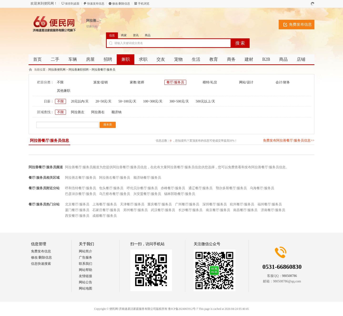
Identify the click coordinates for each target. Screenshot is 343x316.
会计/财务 (283, 82)
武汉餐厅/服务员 (163, 210)
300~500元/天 (179, 101)
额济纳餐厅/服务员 (147, 177)
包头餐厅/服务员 (111, 188)
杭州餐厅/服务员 (242, 204)
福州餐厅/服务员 (269, 204)
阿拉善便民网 (57, 69)
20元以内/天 (80, 101)
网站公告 (85, 282)
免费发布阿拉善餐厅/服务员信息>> (288, 140)
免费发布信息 (300, 24)
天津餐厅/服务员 (132, 204)
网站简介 (85, 251)
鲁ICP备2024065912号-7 (183, 309)
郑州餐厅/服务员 (135, 210)
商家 (124, 35)
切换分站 (92, 26)
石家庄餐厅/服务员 (106, 210)
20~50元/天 (103, 101)
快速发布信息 (95, 3)
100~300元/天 (152, 101)
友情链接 (85, 276)
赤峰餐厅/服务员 (173, 188)
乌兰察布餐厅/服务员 (114, 194)
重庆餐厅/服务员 (159, 204)
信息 (112, 35)
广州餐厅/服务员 (187, 204)
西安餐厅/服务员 (77, 216)
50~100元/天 (127, 101)
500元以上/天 (205, 101)
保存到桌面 (72, 3)
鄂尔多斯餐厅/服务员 (231, 188)
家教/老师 (137, 82)
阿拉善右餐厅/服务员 (114, 177)
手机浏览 (143, 3)
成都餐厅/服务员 (104, 216)
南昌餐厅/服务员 (245, 210)
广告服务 (85, 257)
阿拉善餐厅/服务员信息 (49, 140)
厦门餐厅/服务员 (77, 210)
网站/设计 (246, 82)
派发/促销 (100, 82)
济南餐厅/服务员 (273, 210)
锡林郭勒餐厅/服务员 (179, 194)
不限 (60, 82)
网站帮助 (85, 270)
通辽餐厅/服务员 (200, 188)
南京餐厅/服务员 (218, 210)
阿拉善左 (77, 112)
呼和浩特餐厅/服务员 (80, 188)
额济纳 (116, 112)
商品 (148, 35)
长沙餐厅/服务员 (190, 210)
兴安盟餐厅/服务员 (147, 194)
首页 (37, 59)
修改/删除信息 (121, 3)
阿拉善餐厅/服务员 (103, 69)
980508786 (289, 276)
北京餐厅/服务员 (77, 204)
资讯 (136, 35)
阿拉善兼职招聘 (79, 69)
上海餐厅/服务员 (104, 204)
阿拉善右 (98, 112)
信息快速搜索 (41, 263)
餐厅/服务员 (175, 82)
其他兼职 (63, 90)
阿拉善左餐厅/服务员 (80, 177)
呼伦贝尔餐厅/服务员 (142, 188)
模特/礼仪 (210, 82)
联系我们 (85, 263)
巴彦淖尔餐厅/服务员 (80, 194)
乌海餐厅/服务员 (262, 188)
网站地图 (85, 288)
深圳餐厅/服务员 (214, 204)
